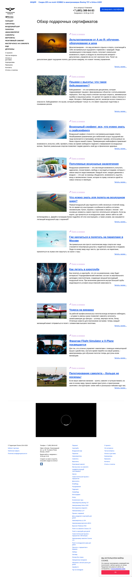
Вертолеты (10, 38)
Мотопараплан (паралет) (79, 508)
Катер (74, 497)
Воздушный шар (12, 26)
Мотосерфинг (76, 494)
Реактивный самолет (14, 40)
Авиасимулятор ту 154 (79, 520)
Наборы (74, 552)
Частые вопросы (11, 55)
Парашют (9, 21)
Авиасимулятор (12, 32)
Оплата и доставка (8, 59)
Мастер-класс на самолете (17, 43)
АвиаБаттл (75, 567)
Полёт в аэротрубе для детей (81, 531)
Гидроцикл (75, 489)
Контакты (8, 67)
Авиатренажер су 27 (78, 510)
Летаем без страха (77, 557)
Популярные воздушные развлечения (94, 163)
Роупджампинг (76, 486)
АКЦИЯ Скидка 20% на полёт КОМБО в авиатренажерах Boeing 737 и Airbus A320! (66, 2)
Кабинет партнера (13, 448)
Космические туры (77, 500)
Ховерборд (75, 492)
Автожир (74, 554)
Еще (7, 46)
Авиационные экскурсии (79, 560)
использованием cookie (118, 569)
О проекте (8, 53)
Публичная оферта (13, 451)
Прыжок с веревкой (78, 513)
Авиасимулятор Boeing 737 (80, 502)
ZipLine (74, 474)
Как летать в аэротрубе (84, 269)
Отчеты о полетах (11, 70)
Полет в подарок (78, 34)
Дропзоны (9, 49)
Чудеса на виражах (81, 309)
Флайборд (75, 484)
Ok (115, 572)
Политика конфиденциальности (17, 453)
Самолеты (9, 35)
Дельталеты (75, 481)
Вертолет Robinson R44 (79, 526)
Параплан (9, 29)
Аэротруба (10, 24)
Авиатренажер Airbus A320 (80, 505)
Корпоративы (10, 62)
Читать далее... (120, 67)
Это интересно (108, 448)
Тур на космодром (77, 570)
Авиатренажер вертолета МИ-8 (81, 523)
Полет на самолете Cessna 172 (81, 528)
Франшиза (9, 65)
